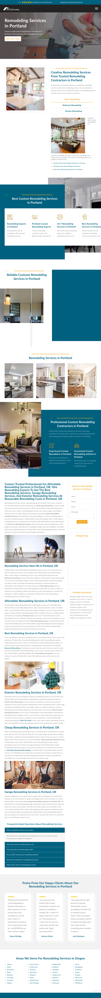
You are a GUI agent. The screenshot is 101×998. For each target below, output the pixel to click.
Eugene (9, 958)
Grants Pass (34, 942)
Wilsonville (79, 956)
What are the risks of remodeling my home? (21, 840)
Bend (9, 948)
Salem (77, 940)
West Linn (78, 953)
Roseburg (55, 958)
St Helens (78, 945)
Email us (76, 990)
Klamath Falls (34, 956)
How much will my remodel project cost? (20, 820)
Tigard (77, 948)
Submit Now (82, 497)
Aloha (9, 942)
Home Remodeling (72, 99)
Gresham (33, 945)
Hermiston (33, 948)
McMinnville (56, 940)
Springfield (78, 942)
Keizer (32, 953)
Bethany (10, 950)
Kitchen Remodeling (73, 111)
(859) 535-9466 (13, 39)
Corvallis (10, 956)
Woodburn (78, 958)
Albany (9, 940)
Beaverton (10, 945)
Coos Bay (10, 953)
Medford (55, 942)
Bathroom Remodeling (72, 105)
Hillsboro (33, 950)
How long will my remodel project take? (20, 825)
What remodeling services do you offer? (20, 805)
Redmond (55, 956)
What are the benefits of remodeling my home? (22, 835)
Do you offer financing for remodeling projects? (23, 830)
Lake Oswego (34, 958)
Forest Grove (34, 940)
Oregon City (56, 950)
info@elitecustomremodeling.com (71, 2)
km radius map (82, 536)
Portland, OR (77, 997)
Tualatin (77, 950)
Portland (55, 953)
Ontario (55, 948)
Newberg (55, 945)
